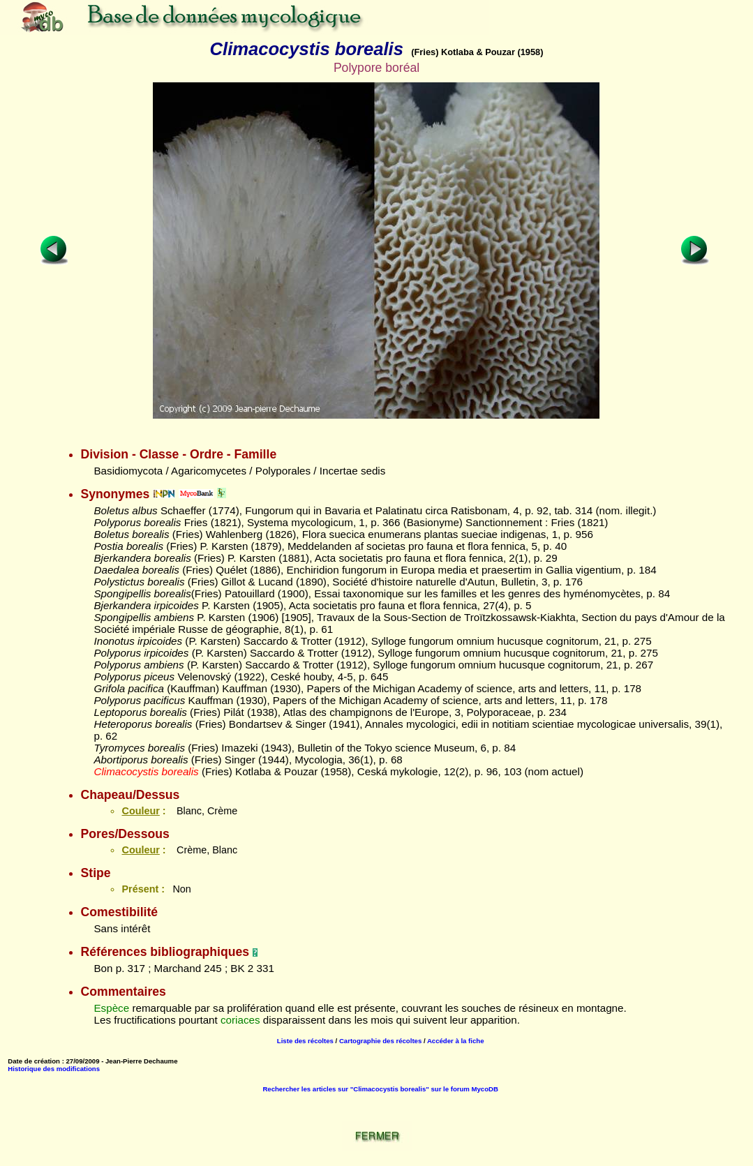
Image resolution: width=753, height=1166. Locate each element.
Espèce (111, 1008)
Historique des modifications (54, 1068)
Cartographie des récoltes (380, 1041)
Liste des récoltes (305, 1041)
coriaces (240, 1020)
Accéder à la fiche (455, 1041)
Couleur (140, 810)
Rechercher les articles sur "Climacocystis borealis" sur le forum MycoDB (380, 1089)
